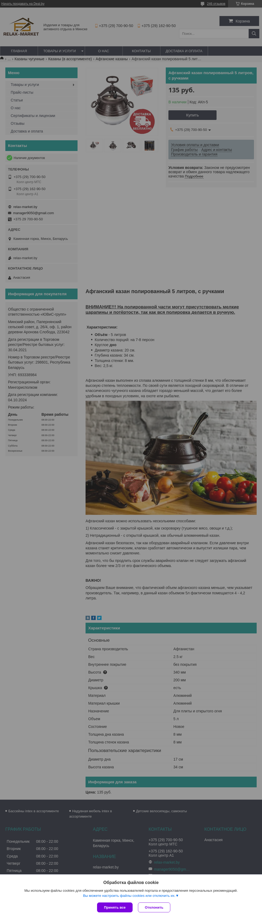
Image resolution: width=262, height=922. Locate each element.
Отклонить (154, 907)
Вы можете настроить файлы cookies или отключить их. (129, 896)
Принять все (115, 907)
